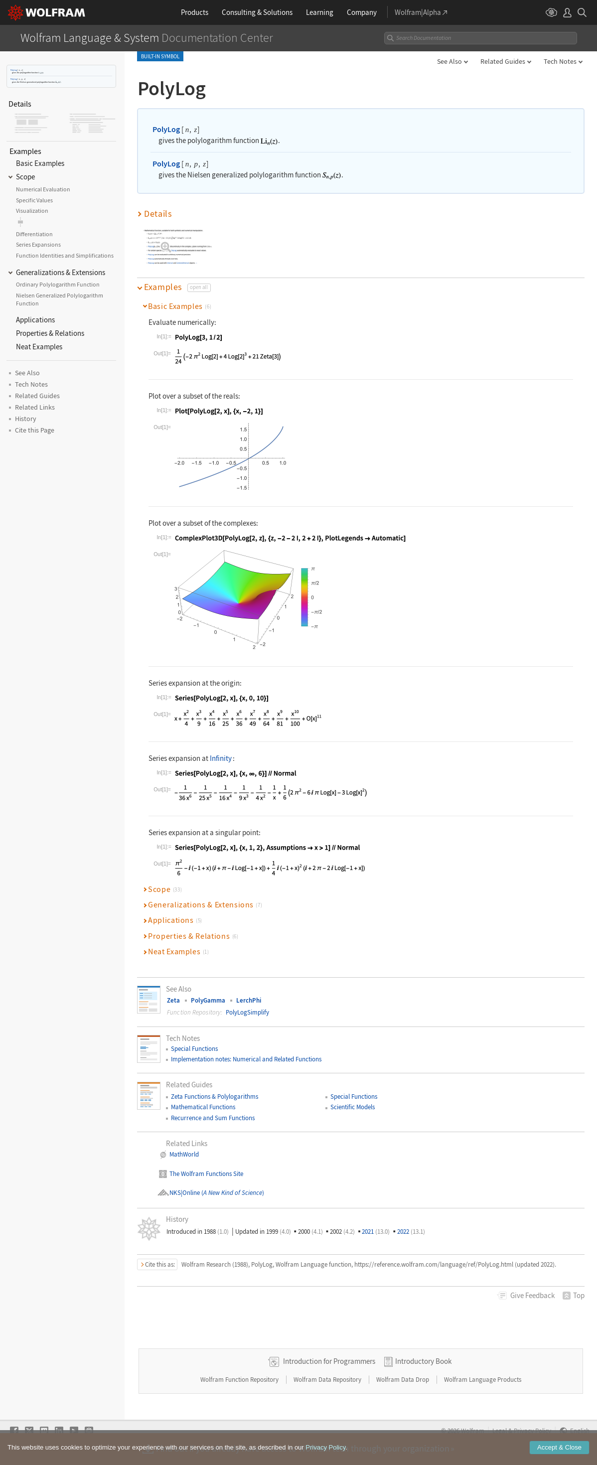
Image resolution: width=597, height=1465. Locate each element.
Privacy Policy (325, 1447)
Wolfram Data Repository (328, 1379)
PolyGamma (208, 1000)
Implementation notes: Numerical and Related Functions (246, 1059)
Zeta (173, 1000)
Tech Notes (560, 61)
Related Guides (502, 61)
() (232, 1192)
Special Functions (194, 1048)
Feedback (532, 1295)
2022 (411, 1231)
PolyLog (13, 70)
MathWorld (184, 1154)
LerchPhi (248, 1000)
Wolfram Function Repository (240, 1379)
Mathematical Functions (203, 1107)
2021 (376, 1231)
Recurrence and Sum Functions (213, 1118)
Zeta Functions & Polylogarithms (214, 1096)
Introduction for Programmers (329, 1361)
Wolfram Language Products (482, 1379)
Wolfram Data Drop (403, 1379)
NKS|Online (184, 1192)
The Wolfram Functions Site (206, 1174)
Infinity (221, 758)
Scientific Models (352, 1107)
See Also (449, 61)
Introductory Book (423, 1361)
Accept (559, 1447)
